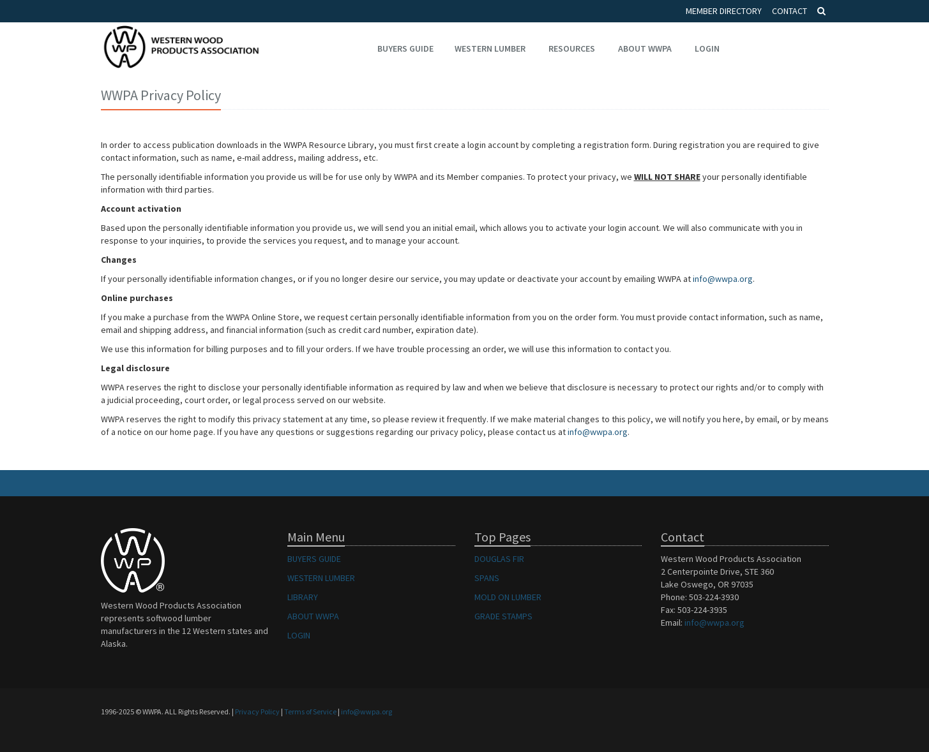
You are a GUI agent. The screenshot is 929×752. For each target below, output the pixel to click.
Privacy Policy (257, 711)
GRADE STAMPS (503, 616)
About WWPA (645, 48)
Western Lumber (490, 48)
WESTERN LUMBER (321, 578)
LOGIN (298, 635)
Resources (571, 48)
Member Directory (724, 11)
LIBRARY (302, 597)
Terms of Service (310, 711)
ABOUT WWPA (313, 616)
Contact (789, 11)
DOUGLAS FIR (499, 558)
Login (707, 48)
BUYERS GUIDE (314, 558)
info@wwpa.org (723, 278)
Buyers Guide (405, 48)
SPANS (486, 578)
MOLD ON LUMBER (507, 597)
